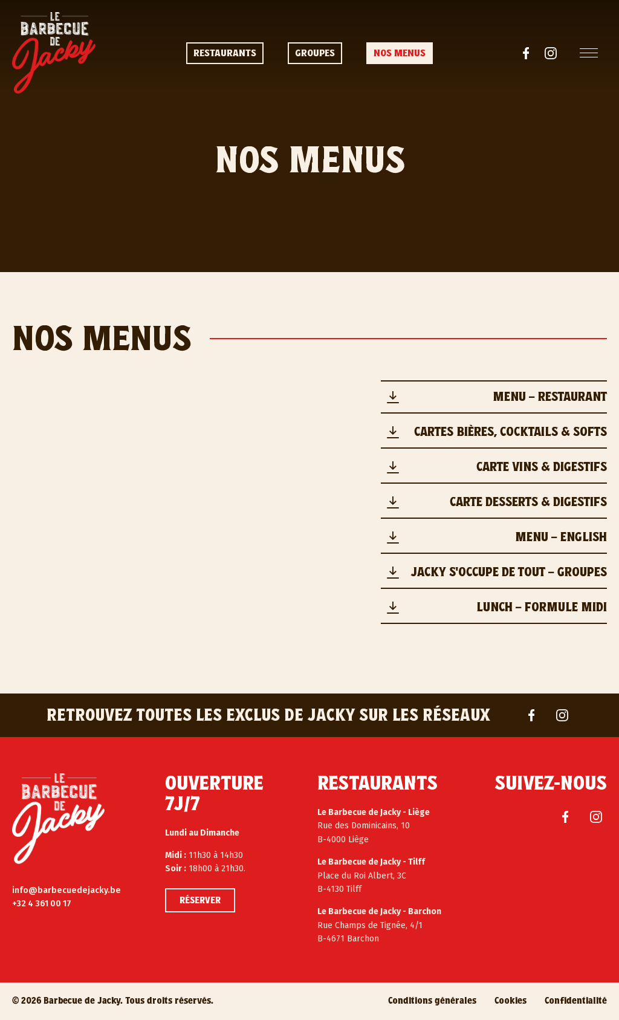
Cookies (510, 1000)
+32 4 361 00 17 (41, 903)
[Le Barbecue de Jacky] (58, 818)
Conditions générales (432, 1000)
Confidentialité (576, 1000)
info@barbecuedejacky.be (66, 890)
